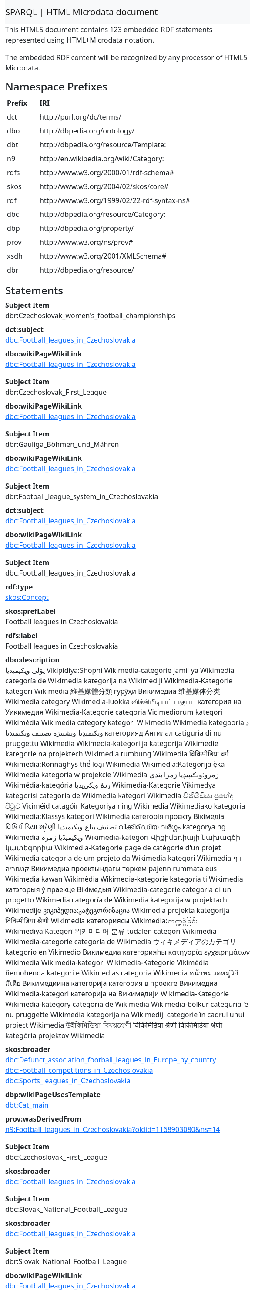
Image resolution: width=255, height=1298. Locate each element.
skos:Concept (27, 597)
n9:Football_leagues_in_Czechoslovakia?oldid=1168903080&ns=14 (112, 1129)
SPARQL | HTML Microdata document (81, 12)
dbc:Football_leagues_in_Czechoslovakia (70, 340)
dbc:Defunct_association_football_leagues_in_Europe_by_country (110, 1060)
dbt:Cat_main (27, 1105)
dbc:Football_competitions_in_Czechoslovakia (79, 1070)
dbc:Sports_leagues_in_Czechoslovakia (68, 1080)
